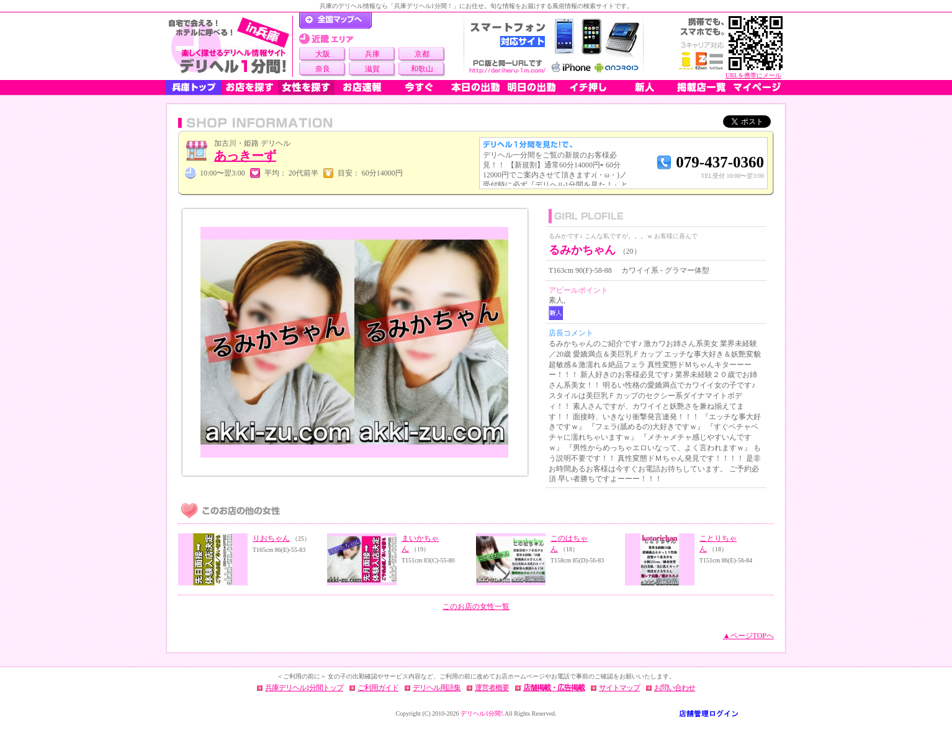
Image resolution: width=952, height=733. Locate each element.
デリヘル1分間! (481, 713)
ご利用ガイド (377, 687)
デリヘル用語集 (436, 687)
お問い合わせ (674, 687)
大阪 (322, 54)
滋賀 (372, 68)
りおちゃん (271, 538)
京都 (422, 54)
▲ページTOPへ (748, 635)
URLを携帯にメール (753, 75)
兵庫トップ (194, 87)
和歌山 (422, 68)
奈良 (322, 68)
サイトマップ (619, 687)
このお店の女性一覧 (476, 606)
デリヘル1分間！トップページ (335, 20)
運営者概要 (492, 687)
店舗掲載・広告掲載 (554, 687)
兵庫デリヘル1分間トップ (304, 687)
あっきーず (245, 155)
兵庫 (372, 54)
